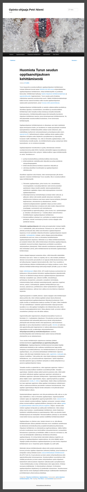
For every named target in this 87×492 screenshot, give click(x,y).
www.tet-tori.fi (24, 134)
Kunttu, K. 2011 (34, 381)
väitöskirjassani (28, 271)
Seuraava (75, 60)
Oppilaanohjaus (20, 54)
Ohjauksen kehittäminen (33, 54)
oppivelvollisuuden (25, 96)
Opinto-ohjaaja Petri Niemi (26, 9)
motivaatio (60, 354)
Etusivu (11, 54)
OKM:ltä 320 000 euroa (47, 89)
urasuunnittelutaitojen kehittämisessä (53, 452)
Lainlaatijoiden (30, 235)
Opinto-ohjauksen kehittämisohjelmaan (53, 94)
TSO (31, 478)
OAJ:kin (55, 325)
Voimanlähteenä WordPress (43, 485)
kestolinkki (50, 478)
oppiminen (53, 354)
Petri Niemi (56, 54)
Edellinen (12, 60)
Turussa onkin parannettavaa (50, 103)
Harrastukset (46, 54)
